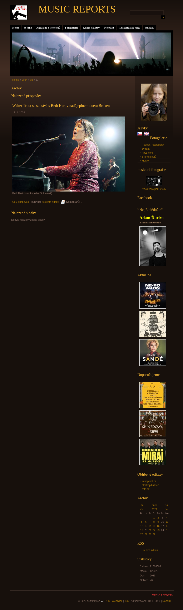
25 (166, 530)
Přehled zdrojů (150, 550)
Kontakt (109, 27)
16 (158, 526)
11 (166, 521)
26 (141, 534)
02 (31, 79)
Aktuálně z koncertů (48, 27)
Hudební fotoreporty (153, 144)
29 (154, 534)
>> (166, 505)
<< (141, 505)
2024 (154, 509)
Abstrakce (147, 152)
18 (166, 526)
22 (154, 530)
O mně (28, 27)
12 (141, 526)
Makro (145, 160)
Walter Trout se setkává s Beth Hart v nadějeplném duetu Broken (61, 106)
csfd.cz (145, 489)
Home (15, 27)
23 (158, 530)
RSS (107, 601)
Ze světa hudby (50, 201)
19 (141, 530)
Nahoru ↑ (167, 601)
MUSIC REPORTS (77, 9)
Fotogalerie (71, 27)
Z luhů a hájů (149, 156)
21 (150, 530)
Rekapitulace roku (129, 27)
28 (150, 534)
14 (150, 526)
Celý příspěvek (20, 201)
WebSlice (117, 601)
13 (145, 526)
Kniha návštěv (91, 27)
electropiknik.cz (150, 485)
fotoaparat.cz (149, 481)
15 (154, 526)
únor (154, 505)
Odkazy (149, 27)
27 (145, 534)
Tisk (126, 601)
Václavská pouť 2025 (154, 189)
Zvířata (145, 148)
